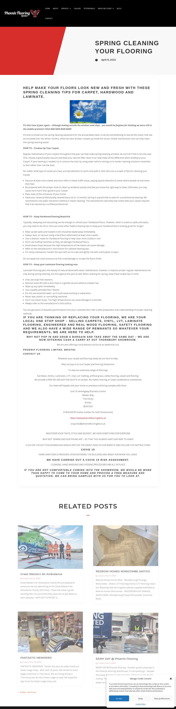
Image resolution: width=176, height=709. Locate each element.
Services (65, 8)
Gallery (77, 8)
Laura (25, 578)
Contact (49, 18)
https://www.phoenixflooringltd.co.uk (88, 418)
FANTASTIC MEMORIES (36, 657)
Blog (119, 8)
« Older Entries (27, 692)
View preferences (162, 698)
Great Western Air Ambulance (41, 574)
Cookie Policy (140, 704)
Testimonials (89, 8)
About (55, 8)
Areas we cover (104, 8)
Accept (119, 698)
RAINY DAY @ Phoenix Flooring (117, 658)
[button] (171, 678)
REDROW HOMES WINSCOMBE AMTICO (123, 571)
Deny (140, 698)
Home (47, 8)
